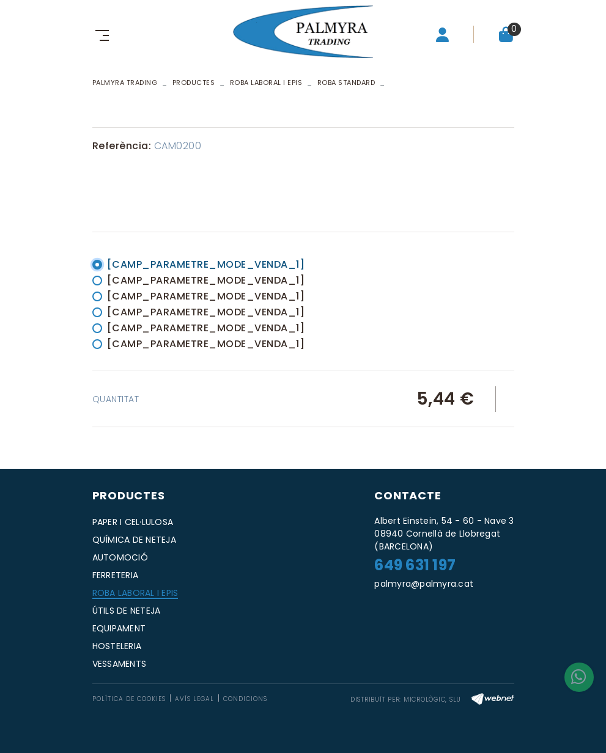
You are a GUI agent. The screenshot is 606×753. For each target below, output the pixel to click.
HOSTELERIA (117, 646)
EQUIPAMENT (119, 628)
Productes (193, 82)
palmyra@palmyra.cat (423, 584)
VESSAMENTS (119, 664)
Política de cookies (129, 698)
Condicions (245, 698)
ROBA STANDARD (346, 82)
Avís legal (194, 698)
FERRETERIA (115, 575)
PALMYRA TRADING (125, 82)
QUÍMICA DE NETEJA (134, 540)
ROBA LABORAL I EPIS (266, 82)
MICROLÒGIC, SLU (432, 699)
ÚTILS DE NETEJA (126, 610)
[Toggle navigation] (99, 34)
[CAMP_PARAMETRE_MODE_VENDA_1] (206, 264)
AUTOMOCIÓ (120, 557)
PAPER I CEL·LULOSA (133, 522)
